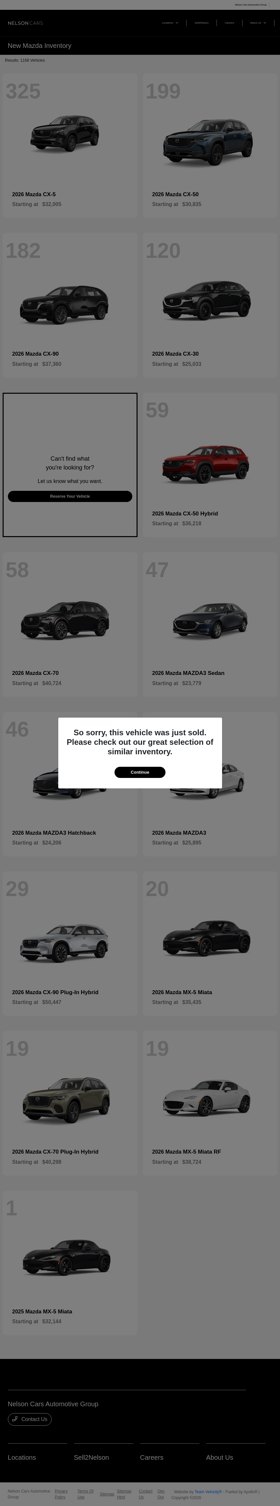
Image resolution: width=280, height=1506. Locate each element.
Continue (140, 772)
